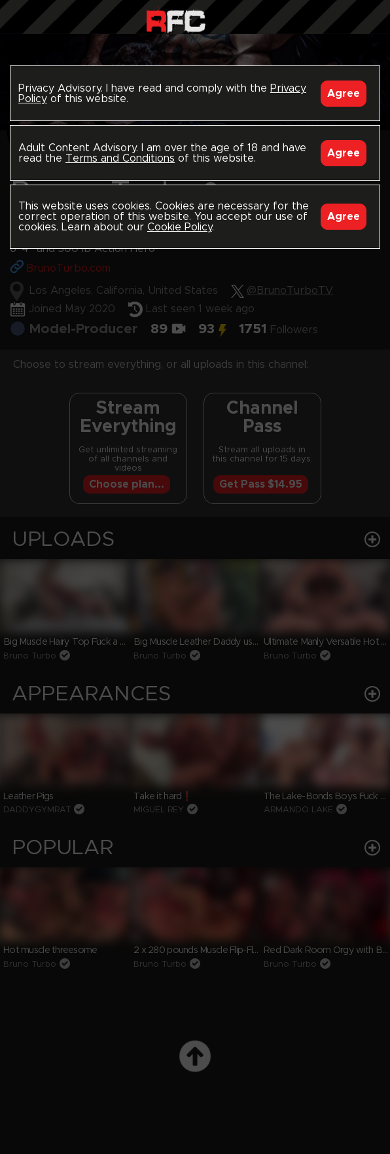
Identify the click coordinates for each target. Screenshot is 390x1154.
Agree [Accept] (343, 93)
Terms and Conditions (120, 158)
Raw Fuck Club (175, 20)
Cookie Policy (179, 227)
